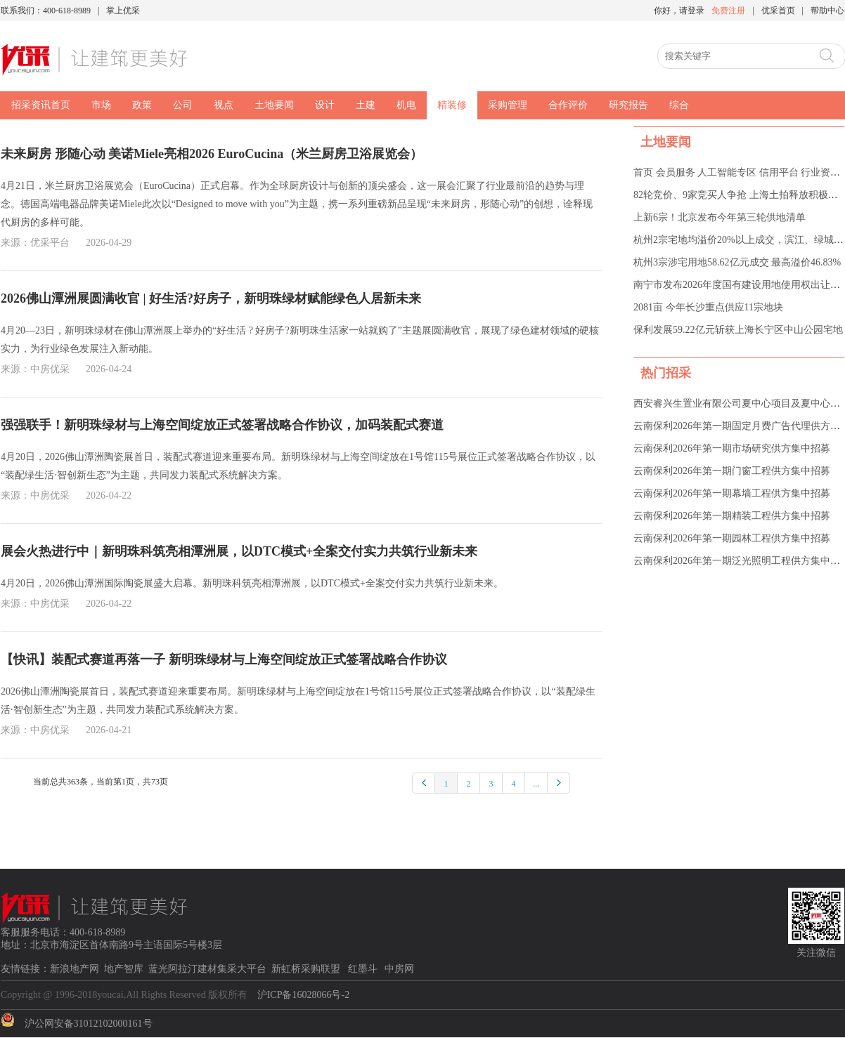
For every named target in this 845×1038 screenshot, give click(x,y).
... (536, 784)
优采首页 (778, 10)
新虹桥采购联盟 (307, 969)
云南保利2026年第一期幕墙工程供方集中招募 (731, 493)
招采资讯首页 (40, 105)
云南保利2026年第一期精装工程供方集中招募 (731, 516)
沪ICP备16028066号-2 (303, 995)
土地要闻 (274, 105)
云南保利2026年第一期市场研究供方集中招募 (731, 448)
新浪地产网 (74, 969)
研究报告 (628, 105)
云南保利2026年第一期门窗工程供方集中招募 (731, 471)
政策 (142, 105)
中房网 (399, 969)
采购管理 (507, 105)
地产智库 (123, 969)
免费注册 (728, 10)
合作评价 (568, 105)
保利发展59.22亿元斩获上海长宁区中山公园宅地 (738, 329)
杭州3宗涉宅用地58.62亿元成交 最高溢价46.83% (737, 262)
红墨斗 (364, 969)
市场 (101, 105)
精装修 (452, 105)
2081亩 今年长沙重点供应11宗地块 (708, 307)
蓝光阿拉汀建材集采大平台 (207, 969)
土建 (365, 105)
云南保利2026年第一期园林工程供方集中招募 (731, 538)
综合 (679, 105)
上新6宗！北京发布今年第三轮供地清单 (719, 217)
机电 (406, 105)
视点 (223, 105)
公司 (183, 105)
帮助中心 (827, 10)
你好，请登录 (679, 10)
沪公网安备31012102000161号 (89, 1023)
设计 (325, 105)
